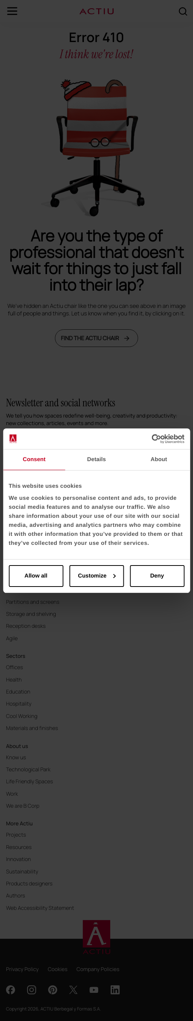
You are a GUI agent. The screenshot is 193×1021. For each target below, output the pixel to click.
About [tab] (158, 459)
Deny (157, 576)
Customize (96, 576)
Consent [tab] (34, 459)
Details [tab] (96, 459)
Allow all (35, 576)
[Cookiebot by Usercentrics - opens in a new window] (151, 439)
